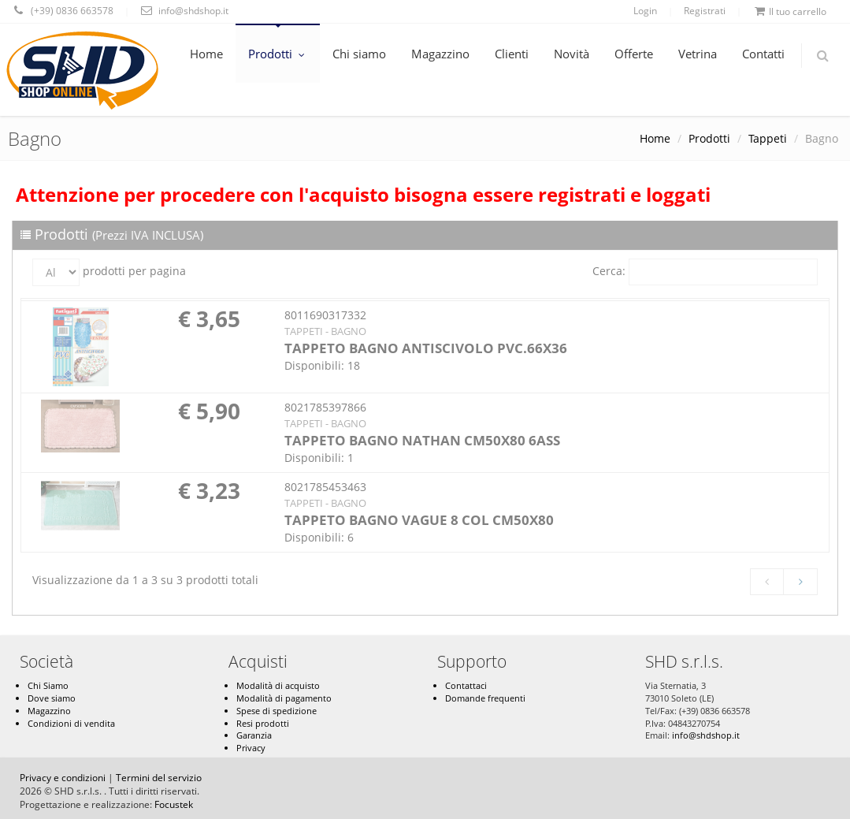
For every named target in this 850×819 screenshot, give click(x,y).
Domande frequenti (485, 698)
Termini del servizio (159, 777)
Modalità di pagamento (284, 698)
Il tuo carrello (790, 11)
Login (645, 10)
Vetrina (697, 53)
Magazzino (440, 53)
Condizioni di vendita (71, 723)
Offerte (633, 53)
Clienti (512, 53)
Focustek (173, 804)
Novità (571, 53)
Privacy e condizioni (63, 777)
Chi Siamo (48, 685)
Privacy (250, 748)
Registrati (705, 10)
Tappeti (767, 138)
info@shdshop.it (706, 735)
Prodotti (277, 53)
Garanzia (254, 735)
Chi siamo (359, 53)
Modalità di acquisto (278, 685)
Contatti (763, 53)
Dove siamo (52, 698)
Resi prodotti (262, 723)
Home (206, 53)
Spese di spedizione (276, 711)
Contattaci (466, 685)
